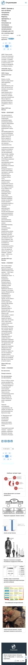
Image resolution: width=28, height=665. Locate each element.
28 (8, 49)
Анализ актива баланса (10, 533)
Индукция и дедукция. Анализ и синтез (14, 515)
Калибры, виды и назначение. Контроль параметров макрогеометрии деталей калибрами (14, 580)
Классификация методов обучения (14, 602)
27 (4, 49)
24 (3, 46)
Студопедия (9, 3)
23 (9, 43)
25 (6, 46)
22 (6, 43)
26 (10, 46)
